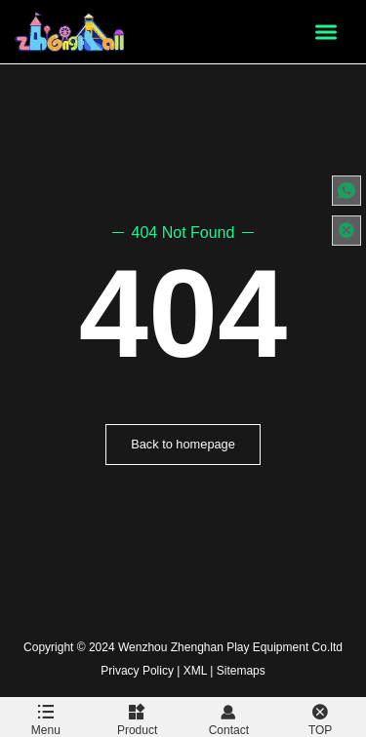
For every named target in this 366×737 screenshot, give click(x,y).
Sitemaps (241, 671)
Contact (229, 717)
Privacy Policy (137, 671)
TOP (320, 717)
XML (195, 671)
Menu (46, 717)
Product (137, 717)
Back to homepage (183, 444)
